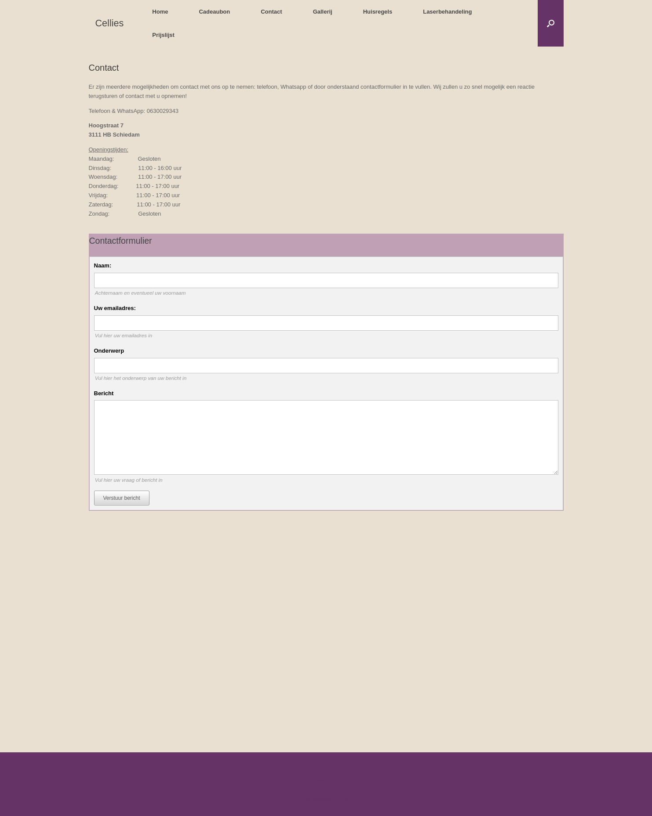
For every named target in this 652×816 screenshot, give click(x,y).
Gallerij (322, 11)
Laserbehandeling (447, 11)
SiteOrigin (324, 799)
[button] (551, 23)
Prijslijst (163, 35)
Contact (271, 11)
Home (160, 11)
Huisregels (377, 11)
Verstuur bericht (121, 498)
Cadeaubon (214, 11)
